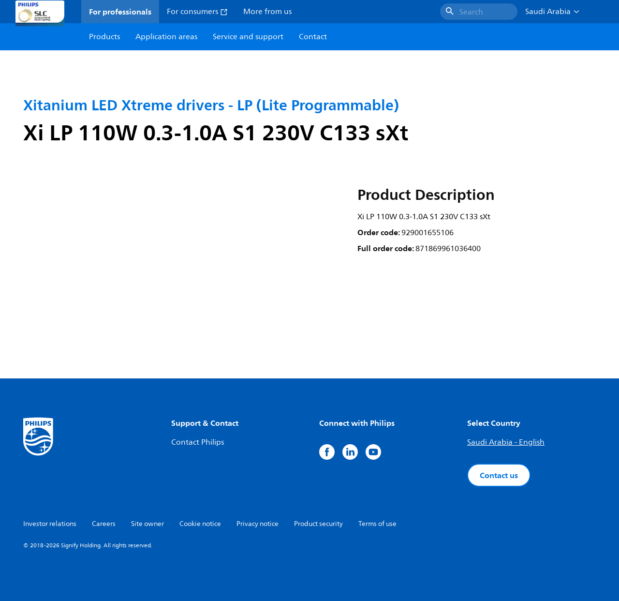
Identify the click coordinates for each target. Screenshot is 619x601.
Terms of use (377, 523)
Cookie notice (200, 523)
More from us (267, 11)
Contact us (499, 475)
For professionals (120, 11)
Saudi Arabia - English (506, 442)
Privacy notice (257, 523)
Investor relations (49, 523)
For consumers (197, 11)
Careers (104, 523)
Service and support (248, 36)
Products (104, 36)
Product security (318, 523)
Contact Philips (197, 442)
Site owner (147, 523)
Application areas (166, 36)
